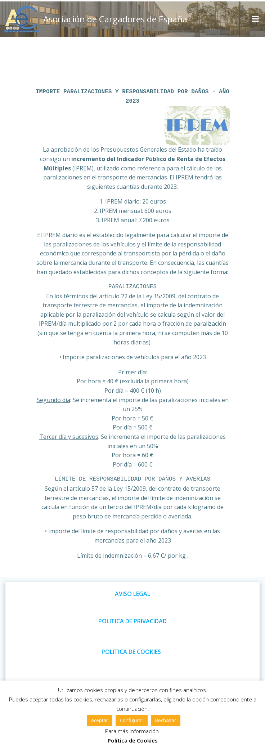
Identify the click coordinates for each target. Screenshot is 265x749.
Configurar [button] (131, 720)
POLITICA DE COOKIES (131, 652)
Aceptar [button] (99, 720)
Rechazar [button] (165, 720)
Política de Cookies (133, 740)
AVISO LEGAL (132, 594)
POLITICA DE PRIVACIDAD (132, 621)
